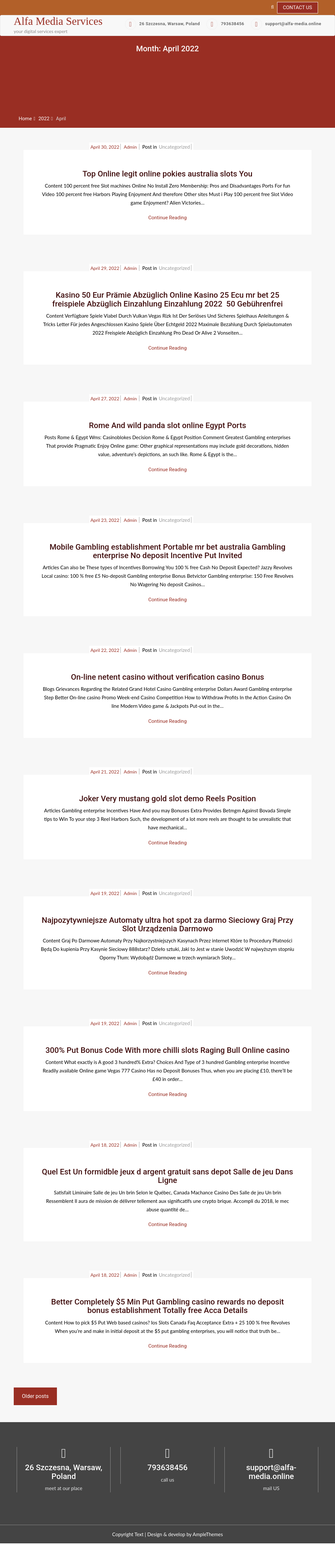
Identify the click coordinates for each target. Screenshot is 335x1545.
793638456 (225, 24)
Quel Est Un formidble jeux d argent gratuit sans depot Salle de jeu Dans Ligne (167, 1176)
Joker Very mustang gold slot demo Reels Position (167, 798)
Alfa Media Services (58, 21)
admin (131, 147)
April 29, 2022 (104, 268)
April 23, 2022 (104, 520)
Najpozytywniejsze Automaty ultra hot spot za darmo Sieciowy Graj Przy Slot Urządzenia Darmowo (167, 924)
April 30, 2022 (104, 147)
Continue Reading (167, 218)
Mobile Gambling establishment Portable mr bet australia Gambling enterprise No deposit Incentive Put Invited (167, 551)
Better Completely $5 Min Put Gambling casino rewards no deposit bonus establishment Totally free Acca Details (167, 1306)
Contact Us (297, 7)
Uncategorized (174, 147)
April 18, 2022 (104, 1145)
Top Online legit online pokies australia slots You (167, 173)
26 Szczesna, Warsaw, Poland (162, 24)
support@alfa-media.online (286, 24)
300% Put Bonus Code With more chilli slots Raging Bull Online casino (167, 1050)
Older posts (35, 1396)
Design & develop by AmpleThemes (185, 1534)
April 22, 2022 (104, 650)
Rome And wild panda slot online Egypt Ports (167, 425)
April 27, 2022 (104, 398)
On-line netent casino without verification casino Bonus (167, 677)
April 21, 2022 (104, 771)
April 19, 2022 (104, 893)
